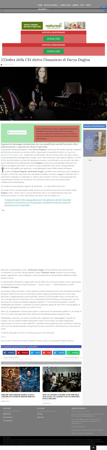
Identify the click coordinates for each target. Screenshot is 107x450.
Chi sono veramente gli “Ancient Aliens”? (87, 434)
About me (40, 422)
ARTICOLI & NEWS (51, 5)
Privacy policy (7, 425)
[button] (9, 357)
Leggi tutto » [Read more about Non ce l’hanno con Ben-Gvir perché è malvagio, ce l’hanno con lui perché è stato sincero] (47, 407)
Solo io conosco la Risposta (82, 438)
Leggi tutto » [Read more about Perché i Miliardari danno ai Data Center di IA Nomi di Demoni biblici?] (5, 405)
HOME (40, 5)
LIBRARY (75, 5)
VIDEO (88, 5)
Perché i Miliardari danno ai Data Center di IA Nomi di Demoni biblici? (18, 400)
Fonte (3, 341)
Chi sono (40, 418)
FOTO (82, 5)
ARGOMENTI (43, 9)
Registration (7, 418)
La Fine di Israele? (78, 431)
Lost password (7, 422)
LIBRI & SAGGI (66, 5)
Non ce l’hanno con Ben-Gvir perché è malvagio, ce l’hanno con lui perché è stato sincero (61, 401)
